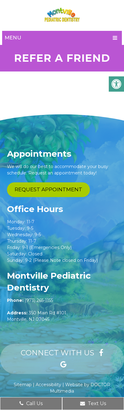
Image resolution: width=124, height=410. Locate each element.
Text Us (93, 403)
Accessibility (48, 384)
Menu (13, 38)
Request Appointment (48, 189)
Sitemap (23, 384)
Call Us (31, 403)
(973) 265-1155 (39, 300)
